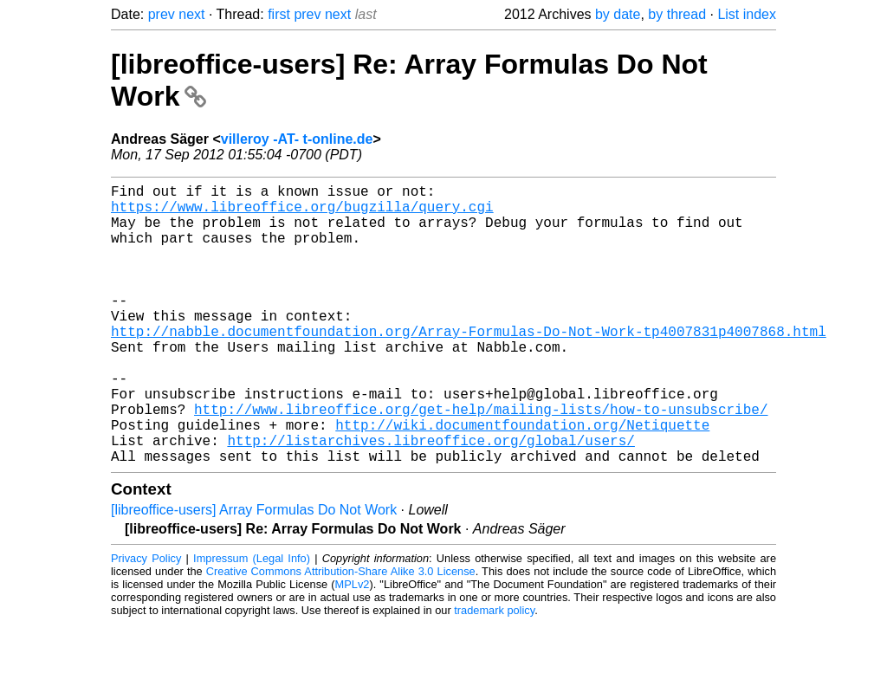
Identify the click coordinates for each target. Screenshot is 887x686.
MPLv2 (352, 646)
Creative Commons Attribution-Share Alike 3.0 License (341, 633)
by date (617, 14)
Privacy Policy (146, 620)
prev (161, 14)
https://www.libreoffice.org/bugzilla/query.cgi (302, 213)
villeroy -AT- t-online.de (297, 139)
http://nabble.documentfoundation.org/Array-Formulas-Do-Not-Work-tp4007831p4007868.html (468, 365)
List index (746, 14)
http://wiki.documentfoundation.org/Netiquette (522, 479)
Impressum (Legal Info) (251, 620)
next (191, 14)
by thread (677, 14)
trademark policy (494, 672)
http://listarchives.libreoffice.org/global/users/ (430, 498)
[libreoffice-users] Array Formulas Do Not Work (254, 572)
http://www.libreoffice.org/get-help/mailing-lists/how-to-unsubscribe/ (480, 460)
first (279, 14)
